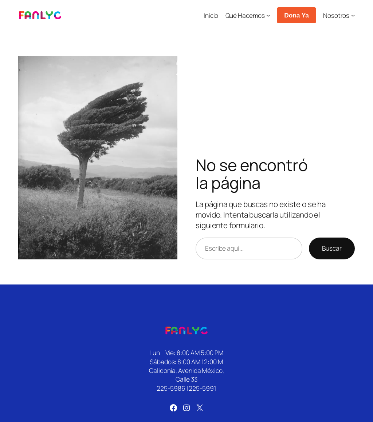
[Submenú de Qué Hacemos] (268, 15)
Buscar (332, 248)
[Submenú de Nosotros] (353, 15)
